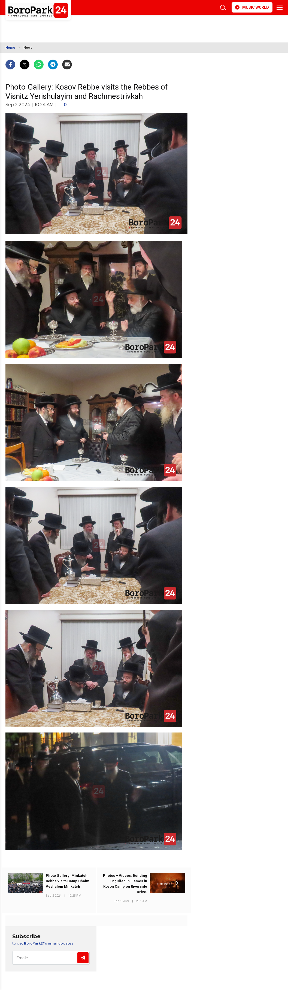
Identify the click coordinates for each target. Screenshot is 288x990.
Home (10, 48)
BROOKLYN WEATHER (54, 25)
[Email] (51, 958)
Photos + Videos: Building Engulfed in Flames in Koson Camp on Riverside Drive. (125, 883)
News (27, 48)
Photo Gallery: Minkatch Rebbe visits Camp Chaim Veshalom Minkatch (67, 880)
